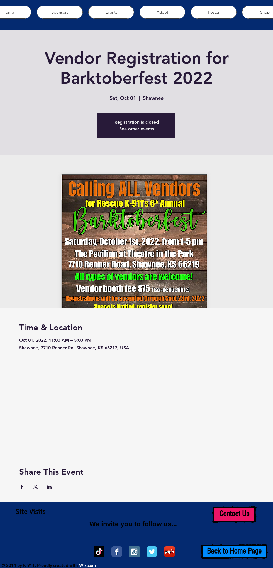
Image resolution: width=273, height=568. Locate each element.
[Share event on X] (35, 487)
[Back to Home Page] (234, 551)
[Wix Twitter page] (152, 551)
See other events (136, 129)
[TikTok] (99, 551)
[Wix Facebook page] (116, 551)
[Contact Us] (234, 514)
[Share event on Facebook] (22, 487)
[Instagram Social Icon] (134, 551)
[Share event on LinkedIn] (49, 487)
